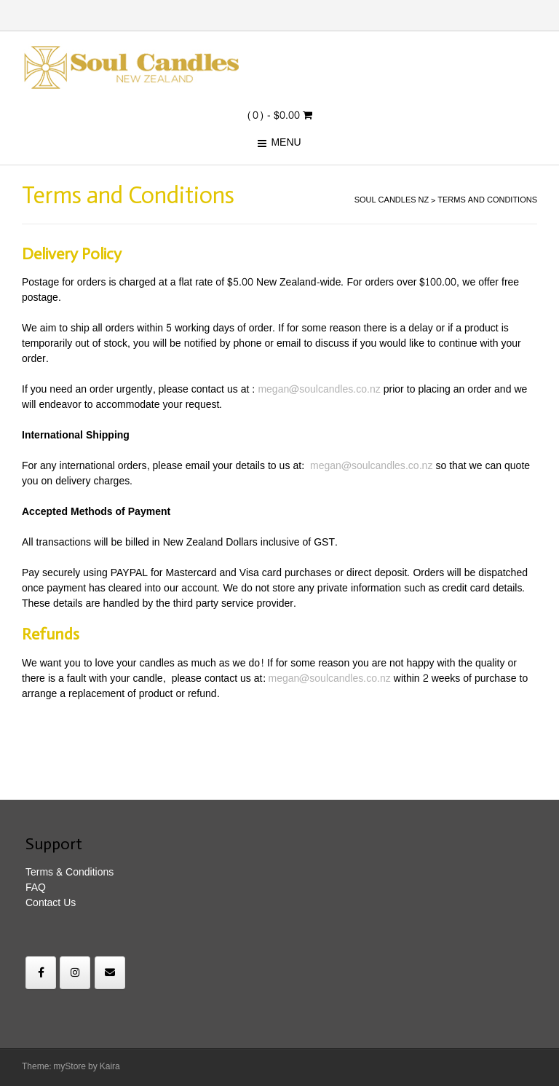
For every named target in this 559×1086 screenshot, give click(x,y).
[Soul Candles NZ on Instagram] (75, 972)
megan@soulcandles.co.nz (319, 389)
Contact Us (50, 903)
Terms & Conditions (69, 872)
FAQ (35, 887)
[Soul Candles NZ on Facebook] (40, 972)
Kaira (110, 1066)
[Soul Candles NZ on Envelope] (110, 972)
